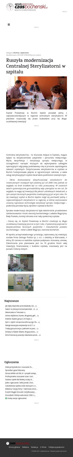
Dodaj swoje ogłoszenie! (16, 398)
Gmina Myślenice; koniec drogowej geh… (21, 315)
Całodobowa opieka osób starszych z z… (21, 386)
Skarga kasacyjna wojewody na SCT (19, 325)
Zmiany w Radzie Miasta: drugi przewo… (21, 332)
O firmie (43, 447)
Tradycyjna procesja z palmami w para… (21, 328)
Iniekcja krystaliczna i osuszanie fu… (19, 367)
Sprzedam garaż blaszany (15, 370)
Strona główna (14, 447)
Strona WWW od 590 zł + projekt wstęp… (21, 373)
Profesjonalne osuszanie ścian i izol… (19, 376)
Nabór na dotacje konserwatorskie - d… (20, 309)
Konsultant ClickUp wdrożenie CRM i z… (20, 395)
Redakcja (34, 447)
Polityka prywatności (56, 447)
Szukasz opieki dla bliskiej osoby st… (19, 379)
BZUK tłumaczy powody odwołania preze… (22, 335)
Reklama (25, 447)
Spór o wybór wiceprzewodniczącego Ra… (21, 322)
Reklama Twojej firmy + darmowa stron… (21, 389)
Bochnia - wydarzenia (21, 53)
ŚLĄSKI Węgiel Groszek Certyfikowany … (20, 392)
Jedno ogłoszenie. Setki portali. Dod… (19, 382)
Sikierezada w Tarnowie (14, 312)
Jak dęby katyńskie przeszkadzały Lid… (20, 306)
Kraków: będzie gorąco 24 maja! (17, 319)
